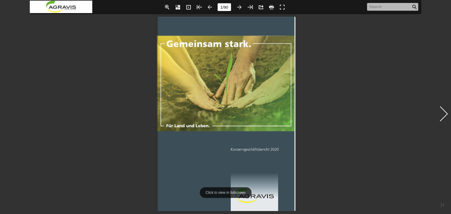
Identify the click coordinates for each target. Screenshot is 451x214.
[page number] (224, 7)
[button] (167, 7)
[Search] (390, 7)
